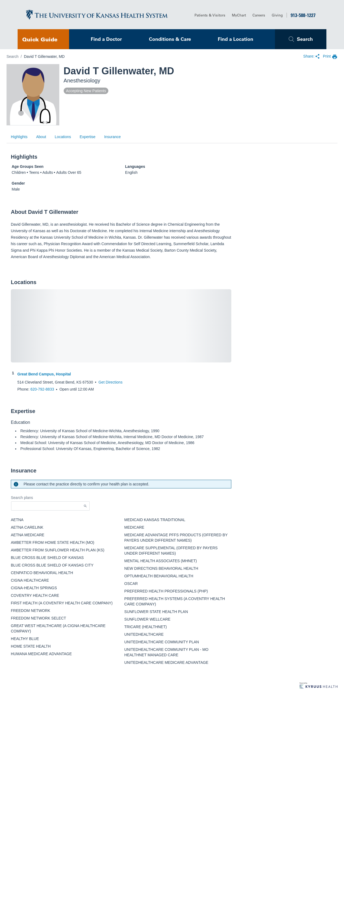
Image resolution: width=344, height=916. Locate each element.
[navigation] (43, 39)
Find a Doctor (106, 39)
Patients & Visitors (209, 15)
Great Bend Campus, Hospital (44, 374)
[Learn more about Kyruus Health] (318, 686)
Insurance (112, 137)
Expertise (87, 137)
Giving (277, 15)
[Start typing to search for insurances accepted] (50, 506)
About (41, 137)
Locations (63, 137)
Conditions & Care (170, 39)
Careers (258, 15)
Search (305, 39)
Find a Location (235, 39)
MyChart (239, 15)
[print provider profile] (330, 57)
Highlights (19, 137)
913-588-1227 (303, 15)
